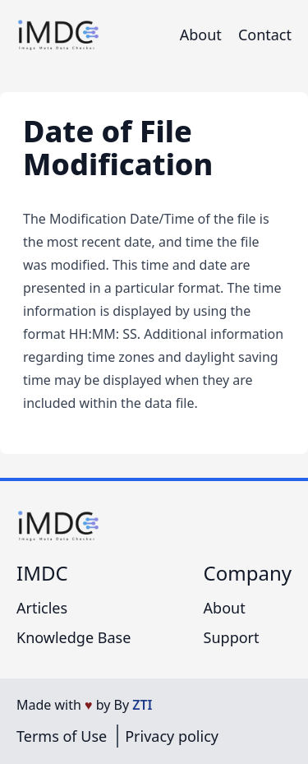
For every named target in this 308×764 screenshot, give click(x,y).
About (201, 34)
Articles (41, 608)
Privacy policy (171, 736)
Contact (265, 34)
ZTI (142, 705)
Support (232, 637)
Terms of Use (61, 736)
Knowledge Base (73, 637)
